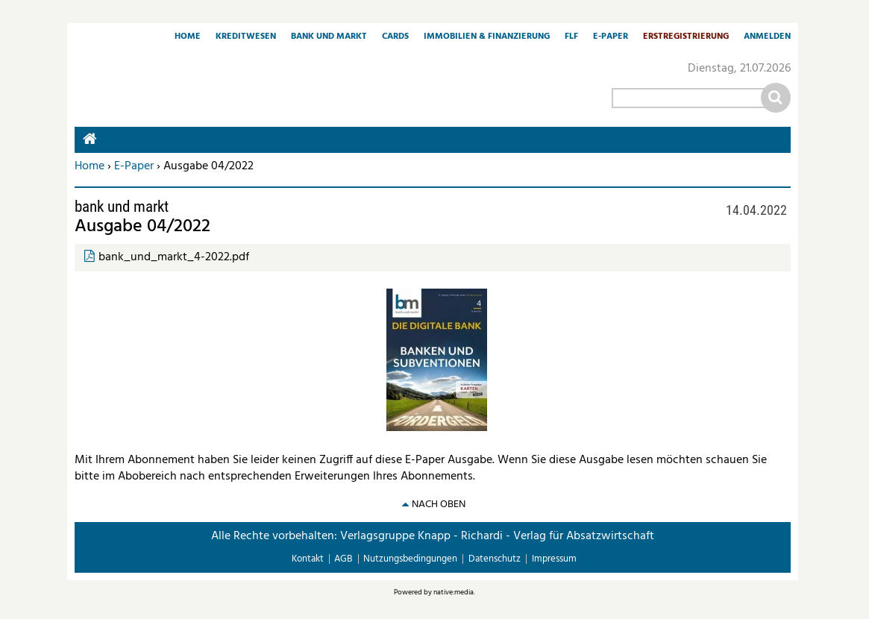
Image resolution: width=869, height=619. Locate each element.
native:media (453, 592)
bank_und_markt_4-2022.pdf (173, 257)
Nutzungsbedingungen (410, 559)
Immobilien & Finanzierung (487, 37)
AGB (343, 559)
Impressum (554, 559)
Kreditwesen (246, 37)
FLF (571, 37)
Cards (395, 37)
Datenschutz (494, 559)
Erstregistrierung (686, 37)
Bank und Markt (329, 37)
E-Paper (610, 37)
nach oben (438, 504)
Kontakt (308, 559)
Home (188, 37)
